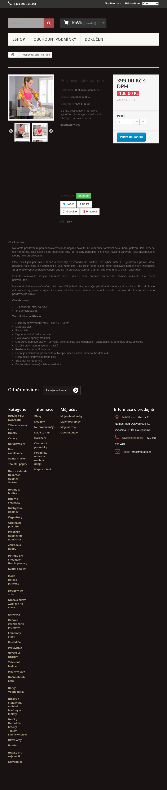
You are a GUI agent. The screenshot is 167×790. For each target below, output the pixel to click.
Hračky (12, 433)
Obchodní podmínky (55, 39)
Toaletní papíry (17, 464)
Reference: (67, 89)
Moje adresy (68, 427)
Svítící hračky (17, 458)
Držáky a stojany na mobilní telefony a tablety (15, 706)
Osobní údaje (69, 432)
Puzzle (12, 745)
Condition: (67, 103)
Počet (120, 115)
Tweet (68, 204)
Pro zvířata (15, 647)
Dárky (12, 688)
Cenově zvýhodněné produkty (16, 623)
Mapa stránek (43, 469)
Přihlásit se (132, 3)
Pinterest (90, 211)
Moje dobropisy (71, 421)
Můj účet (69, 409)
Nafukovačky (16, 443)
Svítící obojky (17, 568)
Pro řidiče (14, 642)
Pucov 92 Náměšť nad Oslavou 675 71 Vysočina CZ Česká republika (132, 424)
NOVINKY (14, 614)
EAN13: (65, 96)
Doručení (95, 39)
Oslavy (12, 438)
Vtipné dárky (16, 691)
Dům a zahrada (17, 471)
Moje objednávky (72, 416)
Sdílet (84, 204)
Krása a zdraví (17, 599)
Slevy (37, 416)
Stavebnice (15, 761)
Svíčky (12, 482)
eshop (18, 39)
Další (51, 131)
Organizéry (15, 517)
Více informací (17, 242)
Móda (11, 576)
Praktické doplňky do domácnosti (15, 535)
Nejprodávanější (44, 427)
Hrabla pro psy (17, 563)
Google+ (70, 211)
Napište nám (113, 3)
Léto (11, 680)
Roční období (17, 677)
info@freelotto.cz (141, 451)
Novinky (39, 421)
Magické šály (16, 671)
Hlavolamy (15, 740)
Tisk (69, 221)
